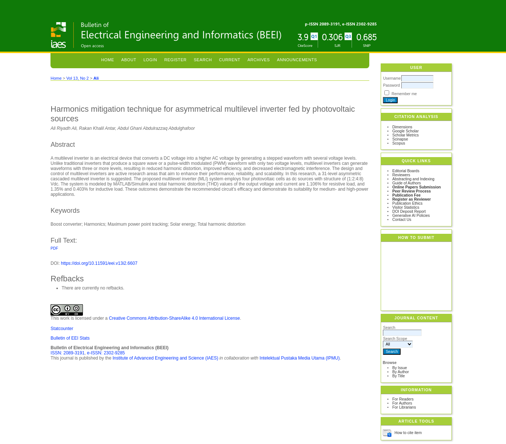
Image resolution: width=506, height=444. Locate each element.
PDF (54, 248)
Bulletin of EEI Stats (70, 338)
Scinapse (400, 139)
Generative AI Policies (411, 216)
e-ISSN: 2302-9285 (106, 352)
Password (391, 85)
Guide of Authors (406, 183)
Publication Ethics (407, 203)
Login (150, 60)
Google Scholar (405, 131)
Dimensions (402, 127)
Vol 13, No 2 (77, 78)
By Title (398, 376)
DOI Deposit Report (409, 211)
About (128, 60)
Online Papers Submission (416, 187)
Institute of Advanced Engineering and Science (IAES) (165, 358)
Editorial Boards (405, 171)
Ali (96, 78)
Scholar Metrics (405, 135)
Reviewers (401, 175)
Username (392, 78)
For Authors (402, 403)
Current (229, 60)
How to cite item (408, 433)
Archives (258, 60)
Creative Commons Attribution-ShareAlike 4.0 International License (174, 318)
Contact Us (401, 220)
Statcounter (61, 328)
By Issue (399, 368)
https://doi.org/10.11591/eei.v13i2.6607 (99, 263)
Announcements (297, 60)
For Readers (402, 399)
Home (107, 60)
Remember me (404, 94)
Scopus (398, 143)
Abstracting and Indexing (413, 179)
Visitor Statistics (405, 207)
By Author (400, 372)
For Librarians (404, 407)
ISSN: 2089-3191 (67, 352)
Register (175, 60)
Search (203, 60)
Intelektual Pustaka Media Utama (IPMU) (299, 358)
